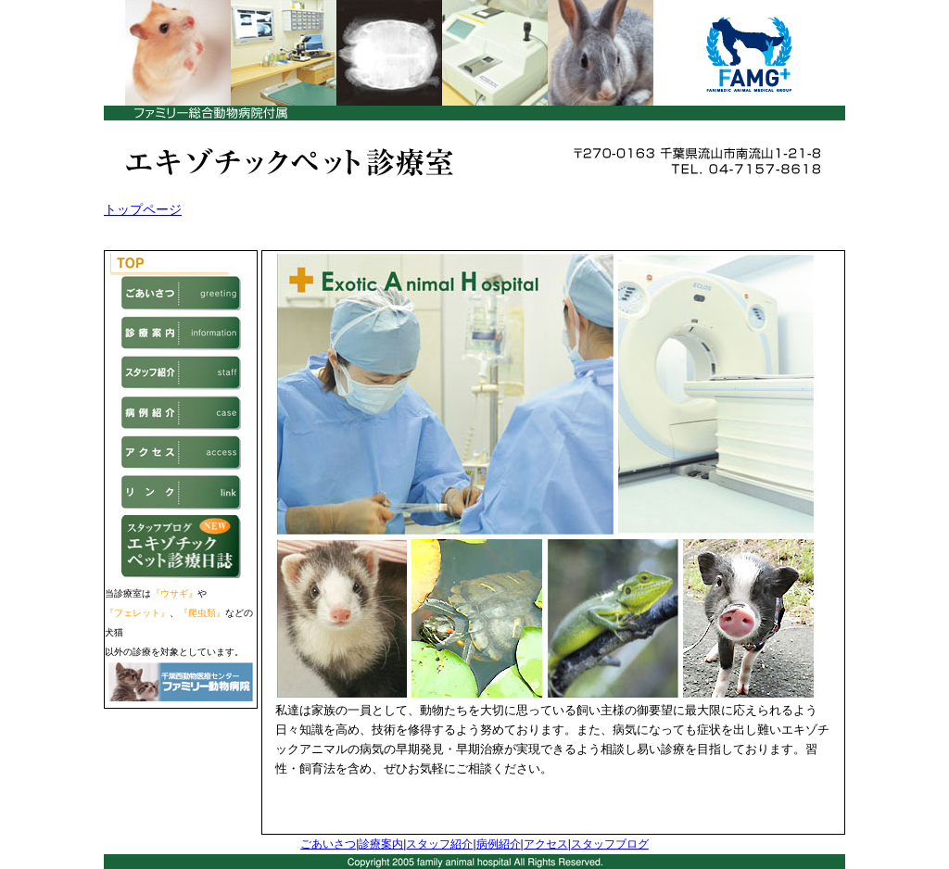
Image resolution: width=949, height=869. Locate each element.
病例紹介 (498, 844)
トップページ (143, 209)
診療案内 (381, 844)
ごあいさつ (328, 844)
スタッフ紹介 (439, 844)
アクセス (546, 844)
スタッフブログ (610, 844)
